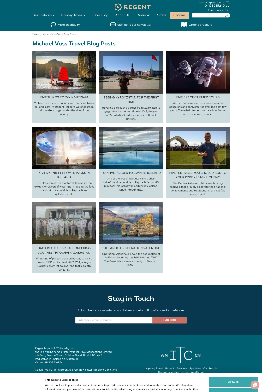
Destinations (43, 15)
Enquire (179, 15)
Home (35, 34)
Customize (233, 375)
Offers (161, 15)
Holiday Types (73, 15)
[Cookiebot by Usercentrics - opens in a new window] (22, 385)
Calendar (143, 15)
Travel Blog (100, 15)
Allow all (233, 364)
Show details (53, 385)
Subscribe (170, 320)
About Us (122, 15)
